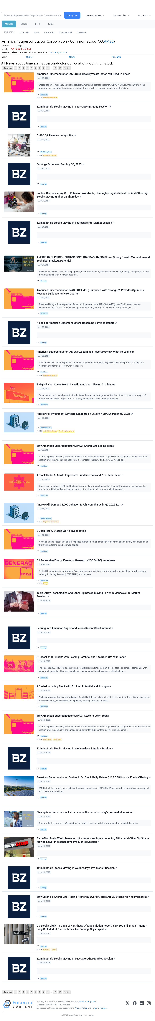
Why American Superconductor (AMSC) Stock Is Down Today (73, 715)
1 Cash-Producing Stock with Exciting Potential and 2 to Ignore (74, 686)
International (65, 32)
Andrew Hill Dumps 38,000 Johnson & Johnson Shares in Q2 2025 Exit (80, 504)
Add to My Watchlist (59, 52)
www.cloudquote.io (88, 1001)
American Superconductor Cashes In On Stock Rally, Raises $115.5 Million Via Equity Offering (94, 777)
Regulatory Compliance (66, 431)
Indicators (143, 15)
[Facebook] (135, 1005)
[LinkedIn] (142, 1005)
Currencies (49, 32)
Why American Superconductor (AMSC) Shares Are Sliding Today (75, 445)
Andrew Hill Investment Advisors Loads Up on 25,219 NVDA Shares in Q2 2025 (85, 413)
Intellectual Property (49, 155)
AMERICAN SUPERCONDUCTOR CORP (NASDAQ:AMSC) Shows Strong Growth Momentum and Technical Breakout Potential (93, 259)
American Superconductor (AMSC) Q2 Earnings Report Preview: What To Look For (85, 351)
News (36, 32)
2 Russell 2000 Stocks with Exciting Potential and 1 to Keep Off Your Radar (81, 657)
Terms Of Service (99, 1008)
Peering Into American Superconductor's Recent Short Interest (75, 628)
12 (55, 68)
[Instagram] (149, 1005)
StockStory (44, 94)
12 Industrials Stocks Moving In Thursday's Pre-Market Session (76, 222)
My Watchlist (119, 15)
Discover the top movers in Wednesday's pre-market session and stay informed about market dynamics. (89, 823)
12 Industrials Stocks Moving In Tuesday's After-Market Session (76, 958)
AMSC (109, 41)
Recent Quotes (94, 15)
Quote (29, 56)
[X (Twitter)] (127, 1005)
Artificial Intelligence (50, 97)
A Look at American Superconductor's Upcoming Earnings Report (77, 322)
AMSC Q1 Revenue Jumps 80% (56, 135)
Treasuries (82, 32)
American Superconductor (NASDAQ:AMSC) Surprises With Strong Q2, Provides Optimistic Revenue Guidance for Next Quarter (91, 292)
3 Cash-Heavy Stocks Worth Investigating (61, 530)
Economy (46, 949)
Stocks (24, 24)
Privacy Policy (81, 1008)
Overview (24, 32)
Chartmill (43, 281)
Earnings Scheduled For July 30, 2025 (60, 164)
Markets (9, 24)
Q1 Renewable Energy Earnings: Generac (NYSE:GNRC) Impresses (76, 560)
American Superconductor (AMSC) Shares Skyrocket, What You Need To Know (83, 74)
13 (60, 68)
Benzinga (44, 126)
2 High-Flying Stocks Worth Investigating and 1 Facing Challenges (76, 384)
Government (47, 739)
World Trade (57, 739)
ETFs (37, 24)
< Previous (7, 68)
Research (116, 56)
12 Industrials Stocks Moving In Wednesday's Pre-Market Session (77, 868)
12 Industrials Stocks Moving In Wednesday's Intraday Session (75, 748)
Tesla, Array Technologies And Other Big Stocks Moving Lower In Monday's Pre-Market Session (88, 594)
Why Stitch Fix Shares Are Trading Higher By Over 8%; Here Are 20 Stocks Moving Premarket (93, 896)
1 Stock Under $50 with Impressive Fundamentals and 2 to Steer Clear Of (80, 475)
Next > (66, 68)
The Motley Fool (46, 152)
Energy (45, 584)
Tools (50, 24)
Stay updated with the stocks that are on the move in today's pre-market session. (86, 812)
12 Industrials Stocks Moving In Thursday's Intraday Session (74, 106)
